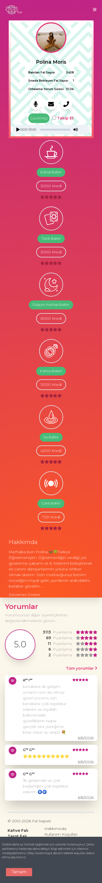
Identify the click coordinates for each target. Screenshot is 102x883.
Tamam (19, 871)
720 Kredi (51, 517)
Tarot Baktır (51, 238)
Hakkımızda (55, 828)
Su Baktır (51, 437)
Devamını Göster (25, 594)
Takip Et (63, 118)
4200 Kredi (51, 450)
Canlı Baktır (51, 503)
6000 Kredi (51, 318)
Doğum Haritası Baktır (51, 305)
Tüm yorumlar (81, 668)
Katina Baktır (51, 371)
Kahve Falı (18, 830)
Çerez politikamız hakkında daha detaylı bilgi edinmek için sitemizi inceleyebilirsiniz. (48, 849)
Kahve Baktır (51, 172)
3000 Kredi (51, 185)
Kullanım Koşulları (61, 834)
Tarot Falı (17, 836)
